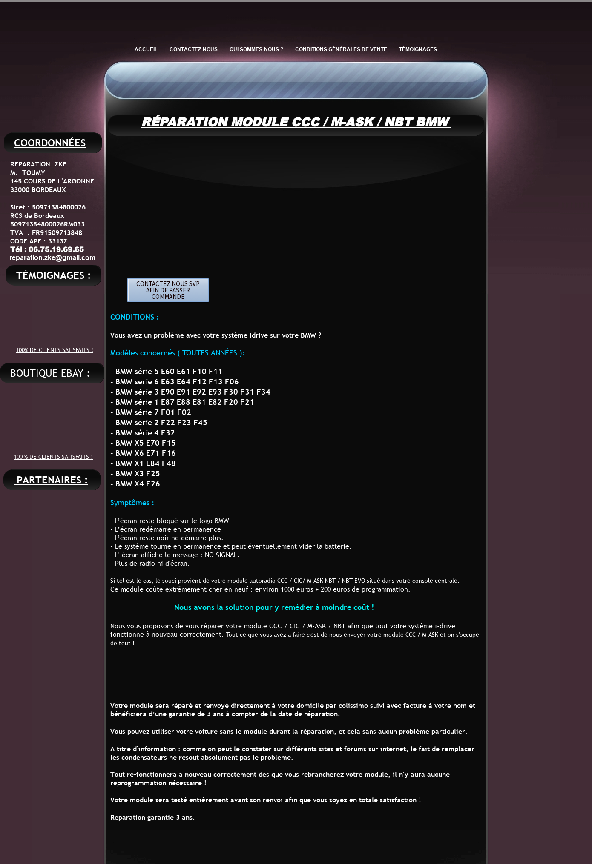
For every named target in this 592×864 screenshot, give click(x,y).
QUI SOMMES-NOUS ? (256, 49)
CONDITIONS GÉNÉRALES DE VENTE (341, 49)
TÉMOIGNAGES (418, 49)
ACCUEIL (146, 49)
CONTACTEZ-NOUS (194, 49)
